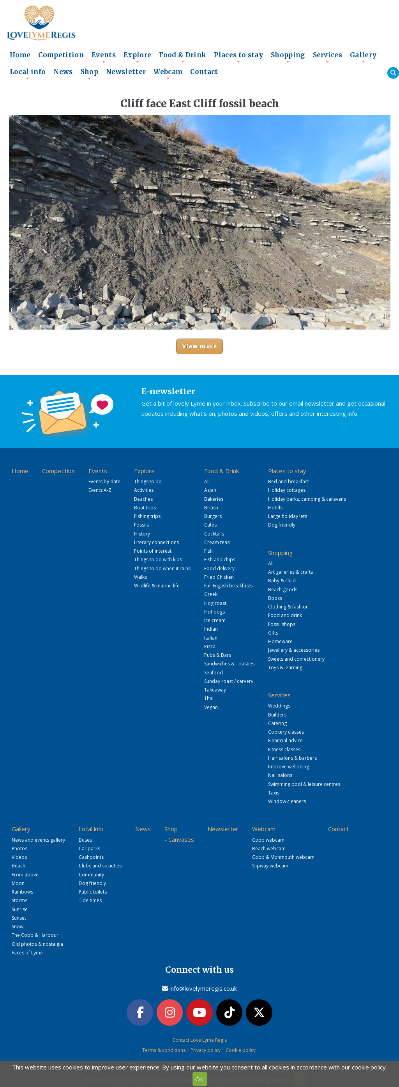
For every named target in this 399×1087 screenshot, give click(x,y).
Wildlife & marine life (157, 585)
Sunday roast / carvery (228, 681)
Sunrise (20, 909)
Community (91, 874)
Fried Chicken (219, 577)
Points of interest (152, 551)
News (62, 72)
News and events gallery (38, 840)
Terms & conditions (163, 1050)
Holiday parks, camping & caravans (307, 499)
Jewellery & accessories (294, 650)
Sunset (19, 918)
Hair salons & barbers (292, 758)
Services (328, 57)
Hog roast (215, 603)
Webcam (168, 74)
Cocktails (214, 533)
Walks (140, 577)
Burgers (213, 516)
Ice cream (215, 620)
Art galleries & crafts (290, 572)
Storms (19, 900)
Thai (209, 698)
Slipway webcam (270, 865)
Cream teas (217, 542)
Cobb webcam (268, 840)
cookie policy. (369, 1067)
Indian (211, 629)
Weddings (279, 705)
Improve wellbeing (288, 766)
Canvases (181, 839)
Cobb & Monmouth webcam (283, 857)
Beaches (143, 499)
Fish (208, 551)
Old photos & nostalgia (37, 944)
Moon (18, 883)
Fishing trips (147, 516)
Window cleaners (287, 801)
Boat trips (145, 507)
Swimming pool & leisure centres (304, 784)
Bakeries (213, 499)
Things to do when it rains (162, 568)
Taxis (273, 792)
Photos (19, 848)
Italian (210, 638)
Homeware (280, 641)
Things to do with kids (158, 559)
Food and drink (285, 615)
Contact (204, 72)
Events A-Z (99, 490)
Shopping (288, 57)
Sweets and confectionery (296, 659)
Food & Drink (182, 57)
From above (25, 874)
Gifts (273, 633)
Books (275, 598)
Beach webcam (269, 848)
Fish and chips (219, 559)
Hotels (275, 507)
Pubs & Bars (217, 655)
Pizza (209, 646)
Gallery (363, 57)
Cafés (210, 524)
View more (199, 346)
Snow (17, 926)
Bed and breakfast (288, 481)
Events (104, 57)
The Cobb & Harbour (35, 935)
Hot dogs (214, 611)
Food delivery (219, 568)
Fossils (141, 524)
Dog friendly (281, 524)
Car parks (89, 848)
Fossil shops (281, 624)
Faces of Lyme (27, 952)
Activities (144, 490)
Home (20, 55)
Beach (18, 865)
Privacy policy (206, 1050)
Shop (89, 74)
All (207, 481)
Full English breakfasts (228, 585)
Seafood (213, 672)
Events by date (104, 481)
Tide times (90, 900)
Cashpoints (91, 857)
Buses (85, 840)
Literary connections (156, 542)
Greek (210, 594)
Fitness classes (284, 749)
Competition (61, 55)
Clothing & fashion (288, 606)
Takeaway (215, 689)
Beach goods (282, 589)
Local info (28, 74)
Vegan (211, 707)
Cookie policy (241, 1050)
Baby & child (282, 580)
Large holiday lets (287, 516)
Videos (19, 857)
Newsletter (126, 72)
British (211, 507)
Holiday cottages (286, 490)
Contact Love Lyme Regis (199, 1040)
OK (199, 1079)
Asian (210, 490)
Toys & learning (285, 667)
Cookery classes (286, 732)
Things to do (148, 481)
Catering (277, 723)
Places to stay (238, 57)
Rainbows (22, 891)
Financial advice (285, 740)
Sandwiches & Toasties (229, 663)
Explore (137, 57)
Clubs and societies (100, 865)
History (142, 533)
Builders (277, 714)
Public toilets (93, 891)
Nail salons (280, 775)
